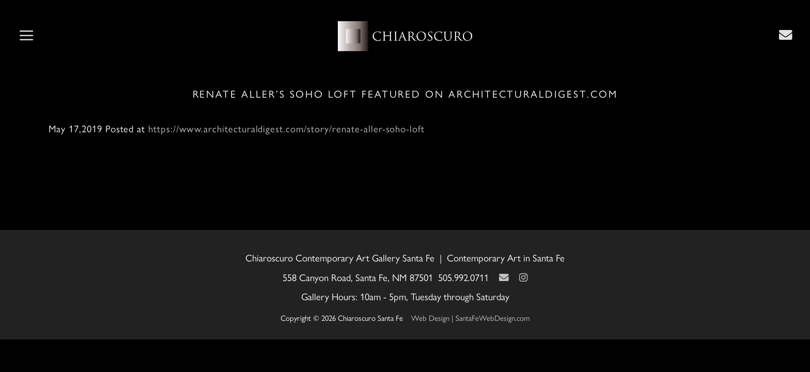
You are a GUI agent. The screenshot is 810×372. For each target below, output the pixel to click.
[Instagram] (523, 277)
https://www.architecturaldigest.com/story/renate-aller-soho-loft (286, 128)
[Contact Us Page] (785, 34)
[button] (26, 36)
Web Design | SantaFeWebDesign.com (470, 317)
